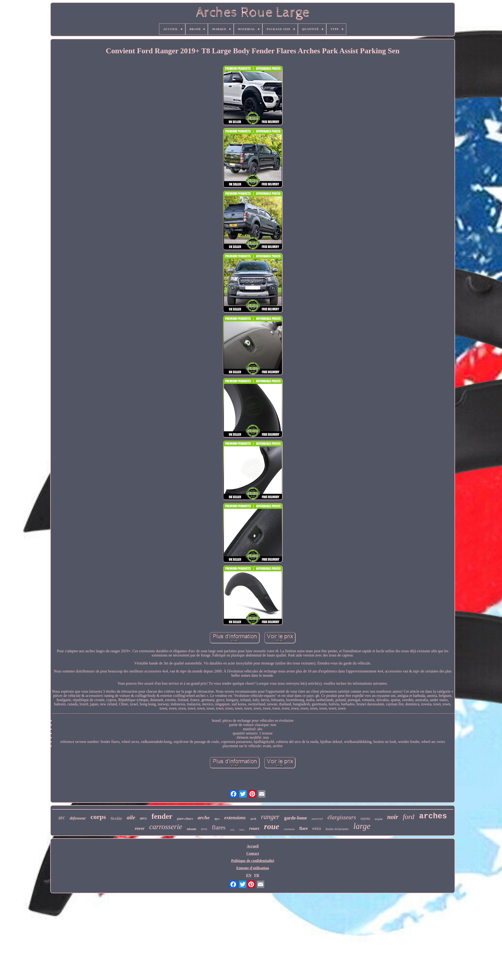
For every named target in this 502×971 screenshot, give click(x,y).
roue (271, 826)
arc (61, 817)
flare (303, 828)
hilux (242, 829)
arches (433, 816)
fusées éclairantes (337, 829)
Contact (252, 853)
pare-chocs (185, 818)
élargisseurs (341, 817)
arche (204, 817)
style (378, 819)
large (361, 826)
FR (256, 875)
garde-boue (295, 817)
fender (162, 816)
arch (253, 818)
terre (204, 829)
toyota (365, 818)
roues (254, 828)
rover (139, 828)
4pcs (217, 818)
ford (408, 816)
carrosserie (165, 827)
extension (289, 829)
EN (248, 875)
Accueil (253, 846)
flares (219, 827)
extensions (235, 817)
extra (316, 828)
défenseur (78, 818)
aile (131, 817)
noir (392, 816)
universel (317, 818)
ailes (232, 829)
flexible (116, 818)
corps (98, 816)
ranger (270, 816)
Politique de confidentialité (252, 861)
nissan (191, 829)
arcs (143, 818)
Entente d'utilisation (252, 868)
